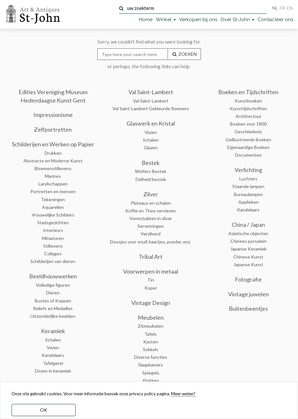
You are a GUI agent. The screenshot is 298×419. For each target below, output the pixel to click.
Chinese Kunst (248, 256)
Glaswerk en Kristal (151, 123)
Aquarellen (53, 207)
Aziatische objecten (248, 233)
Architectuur (248, 116)
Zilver (150, 194)
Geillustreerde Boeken (248, 139)
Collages (53, 253)
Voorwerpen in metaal (150, 271)
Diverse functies (150, 357)
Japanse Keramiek (248, 248)
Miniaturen (53, 238)
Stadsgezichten (53, 222)
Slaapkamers (150, 364)
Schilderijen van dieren (52, 261)
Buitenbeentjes (248, 308)
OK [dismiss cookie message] (43, 410)
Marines (53, 176)
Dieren (53, 292)
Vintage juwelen (248, 294)
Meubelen (151, 317)
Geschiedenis (248, 131)
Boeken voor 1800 (248, 124)
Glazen (151, 147)
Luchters (248, 178)
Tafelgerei (53, 363)
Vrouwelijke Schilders (53, 215)
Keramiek (53, 330)
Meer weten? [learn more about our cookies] (183, 393)
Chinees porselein (248, 241)
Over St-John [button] (237, 19)
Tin (150, 280)
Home (146, 19)
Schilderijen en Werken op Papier (53, 144)
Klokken (151, 380)
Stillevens (53, 246)
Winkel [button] (166, 19)
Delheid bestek (151, 179)
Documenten (248, 155)
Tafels (151, 334)
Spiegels (150, 372)
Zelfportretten (53, 129)
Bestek (151, 162)
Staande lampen (248, 186)
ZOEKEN (184, 54)
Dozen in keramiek (53, 371)
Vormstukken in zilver (150, 218)
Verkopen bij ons (198, 19)
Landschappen (53, 183)
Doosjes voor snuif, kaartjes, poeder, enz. (150, 241)
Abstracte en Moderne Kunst (53, 160)
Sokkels (150, 349)
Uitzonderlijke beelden (52, 316)
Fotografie (248, 279)
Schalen (53, 339)
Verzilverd (151, 233)
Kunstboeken (248, 100)
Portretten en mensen (53, 191)
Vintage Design (150, 302)
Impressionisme (53, 114)
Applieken (248, 202)
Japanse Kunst (248, 264)
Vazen (53, 347)
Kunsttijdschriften (248, 108)
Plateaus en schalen (151, 203)
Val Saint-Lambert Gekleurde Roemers (150, 108)
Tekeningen (53, 199)
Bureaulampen (248, 194)
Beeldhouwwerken (53, 276)
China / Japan (248, 224)
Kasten (150, 341)
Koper (151, 288)
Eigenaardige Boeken (248, 147)
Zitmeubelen (150, 326)
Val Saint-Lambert (150, 91)
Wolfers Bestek (150, 171)
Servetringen (150, 226)
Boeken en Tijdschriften (248, 91)
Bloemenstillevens (53, 168)
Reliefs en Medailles (53, 308)
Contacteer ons (275, 19)
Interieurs (53, 230)
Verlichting (248, 169)
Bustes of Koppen (53, 300)
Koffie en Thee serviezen (150, 210)
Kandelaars (53, 355)
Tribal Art (150, 256)
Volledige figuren (53, 285)
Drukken (53, 153)
